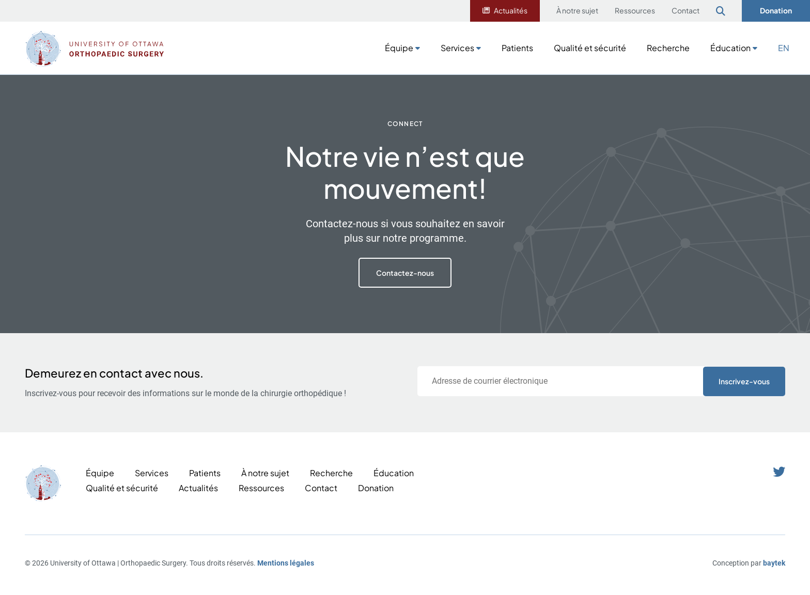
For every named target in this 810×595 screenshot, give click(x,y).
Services (457, 47)
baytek (774, 563)
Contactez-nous (405, 272)
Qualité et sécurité (590, 47)
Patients (517, 47)
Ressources (635, 10)
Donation (776, 10)
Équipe (399, 47)
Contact (685, 10)
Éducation (730, 47)
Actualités (510, 10)
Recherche (668, 47)
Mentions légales (285, 563)
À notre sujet (577, 10)
